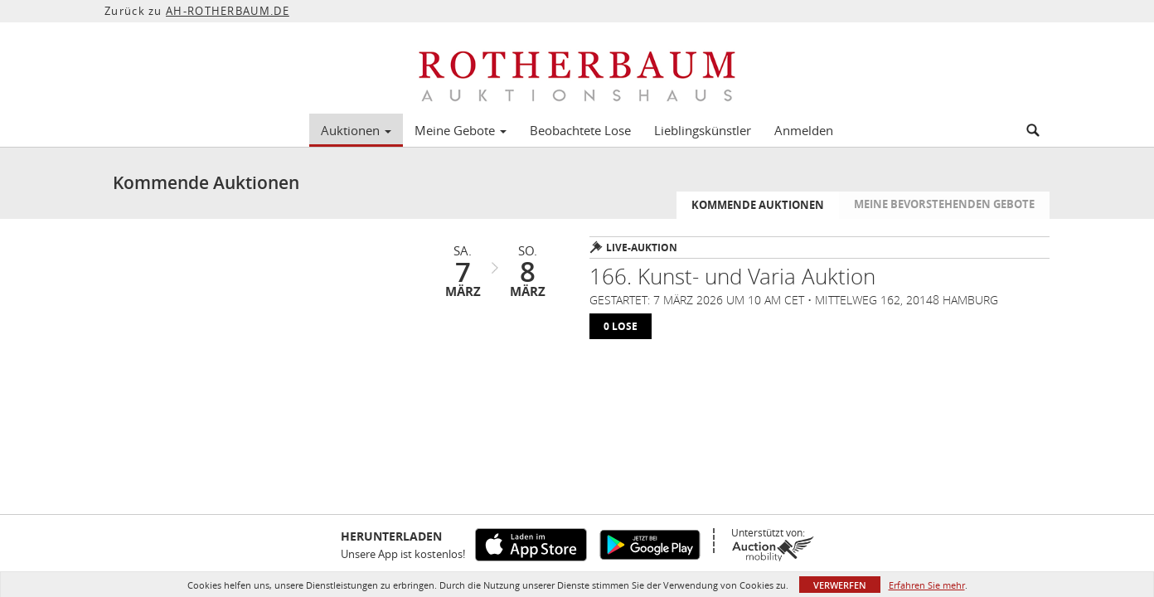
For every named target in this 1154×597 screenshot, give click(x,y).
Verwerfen (839, 585)
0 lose (621, 326)
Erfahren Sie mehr (927, 585)
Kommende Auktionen (757, 204)
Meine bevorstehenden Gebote (944, 204)
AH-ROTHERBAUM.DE (227, 10)
